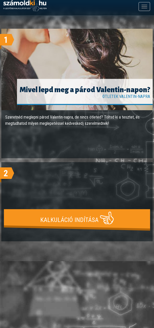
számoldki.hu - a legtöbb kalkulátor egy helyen (24, 6)
